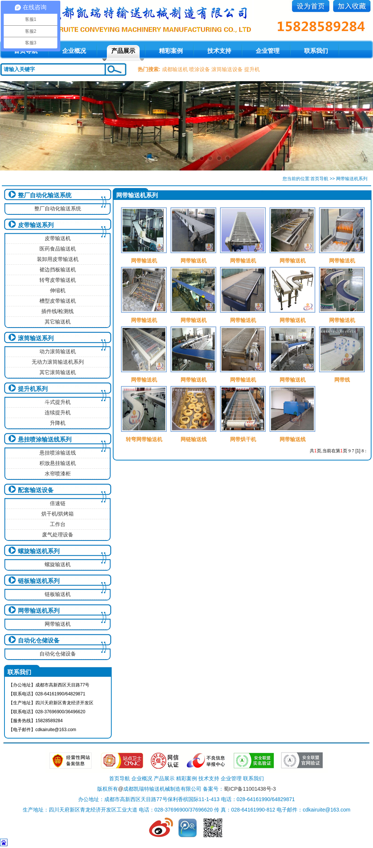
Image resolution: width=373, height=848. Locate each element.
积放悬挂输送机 (57, 463)
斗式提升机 (58, 402)
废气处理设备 (57, 535)
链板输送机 (58, 594)
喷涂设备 (199, 69)
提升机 (252, 69)
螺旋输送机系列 (39, 551)
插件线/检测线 (57, 311)
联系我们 (316, 51)
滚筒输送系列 (36, 338)
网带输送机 (58, 624)
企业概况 (74, 51)
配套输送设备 (36, 490)
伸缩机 (58, 290)
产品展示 (123, 51)
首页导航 (319, 178)
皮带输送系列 (36, 225)
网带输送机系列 (39, 611)
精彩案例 (171, 51)
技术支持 (219, 51)
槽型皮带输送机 (57, 301)
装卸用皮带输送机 (58, 259)
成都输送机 (175, 69)
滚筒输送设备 (227, 69)
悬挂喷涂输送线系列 (44, 439)
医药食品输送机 (57, 249)
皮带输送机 (58, 238)
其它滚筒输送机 (57, 372)
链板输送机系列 (39, 581)
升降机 (58, 423)
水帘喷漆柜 (58, 473)
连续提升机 (58, 412)
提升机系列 (33, 389)
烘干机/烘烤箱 (57, 514)
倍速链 (58, 503)
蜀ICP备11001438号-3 (250, 789)
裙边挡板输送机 (57, 269)
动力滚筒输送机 (57, 351)
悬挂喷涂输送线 (57, 453)
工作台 (58, 524)
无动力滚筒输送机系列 (58, 362)
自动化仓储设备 (39, 640)
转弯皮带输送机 (57, 280)
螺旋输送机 (58, 564)
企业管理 (268, 51)
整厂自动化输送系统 (44, 195)
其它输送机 (58, 322)
